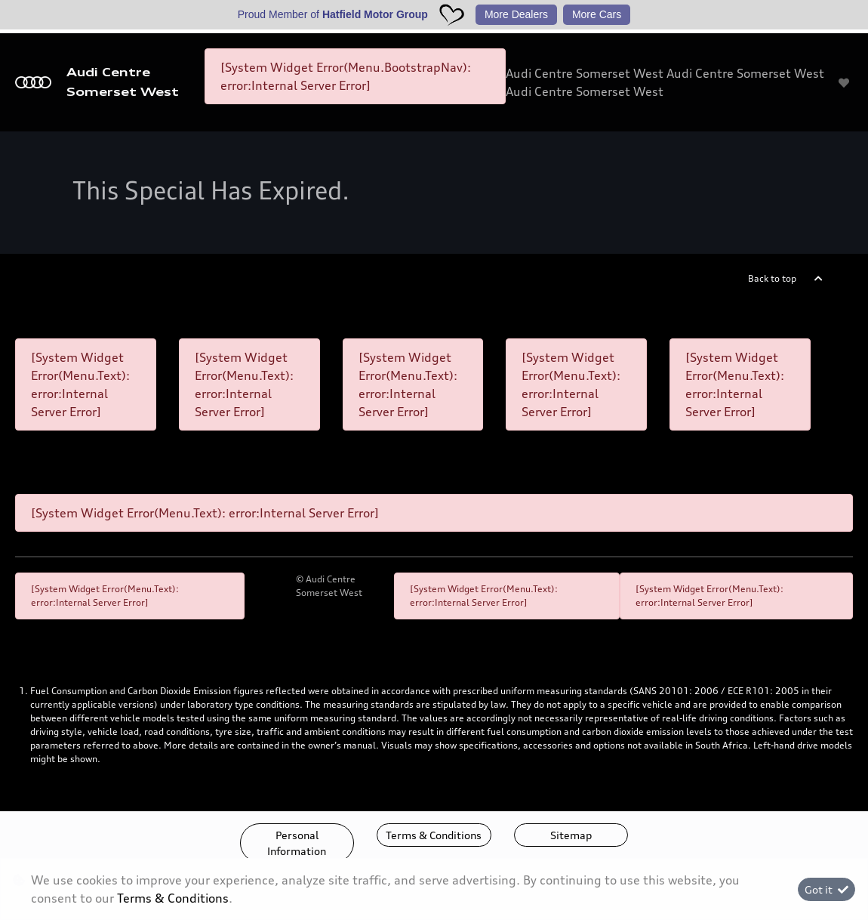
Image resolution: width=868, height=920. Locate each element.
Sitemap (571, 835)
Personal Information (296, 843)
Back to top (772, 278)
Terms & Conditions (434, 835)
